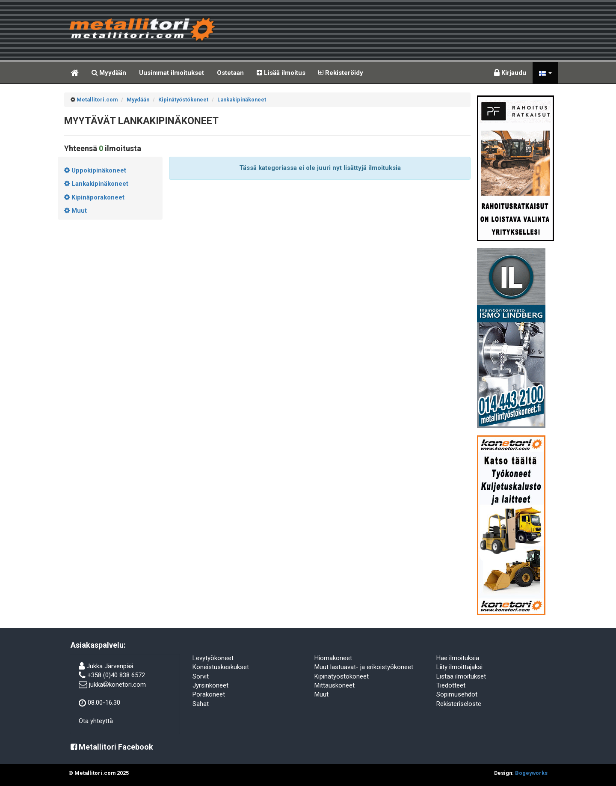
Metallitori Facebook (112, 746)
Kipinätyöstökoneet (341, 676)
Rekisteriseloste (458, 704)
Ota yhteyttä (96, 721)
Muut (321, 694)
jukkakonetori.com (117, 684)
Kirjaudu (510, 73)
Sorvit (200, 676)
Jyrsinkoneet (210, 685)
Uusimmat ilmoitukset (171, 73)
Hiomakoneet (333, 658)
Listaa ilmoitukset (461, 676)
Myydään (109, 73)
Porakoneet (208, 694)
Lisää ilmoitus (281, 73)
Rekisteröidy (340, 73)
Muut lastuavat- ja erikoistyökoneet (363, 667)
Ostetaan (230, 73)
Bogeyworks (531, 773)
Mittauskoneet (334, 685)
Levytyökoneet (213, 658)
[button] (545, 72)
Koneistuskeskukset (220, 667)
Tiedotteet (450, 685)
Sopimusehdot (456, 694)
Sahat (200, 704)
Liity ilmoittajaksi (459, 667)
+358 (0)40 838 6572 (116, 675)
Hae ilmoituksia (457, 658)
